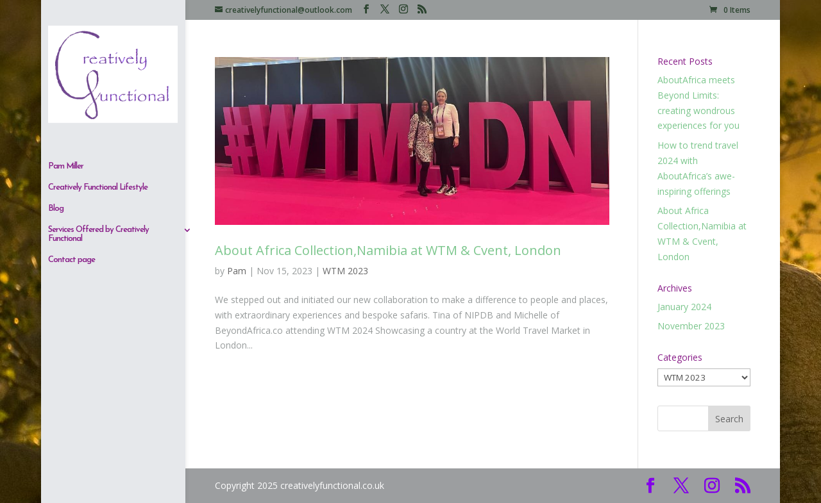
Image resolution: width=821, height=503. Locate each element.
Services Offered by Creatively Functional (98, 119)
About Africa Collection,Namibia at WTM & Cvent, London (388, 250)
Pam (236, 271)
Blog (55, 93)
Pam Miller (65, 51)
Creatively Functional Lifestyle (98, 72)
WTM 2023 (345, 271)
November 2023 (691, 326)
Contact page (71, 144)
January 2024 (684, 307)
